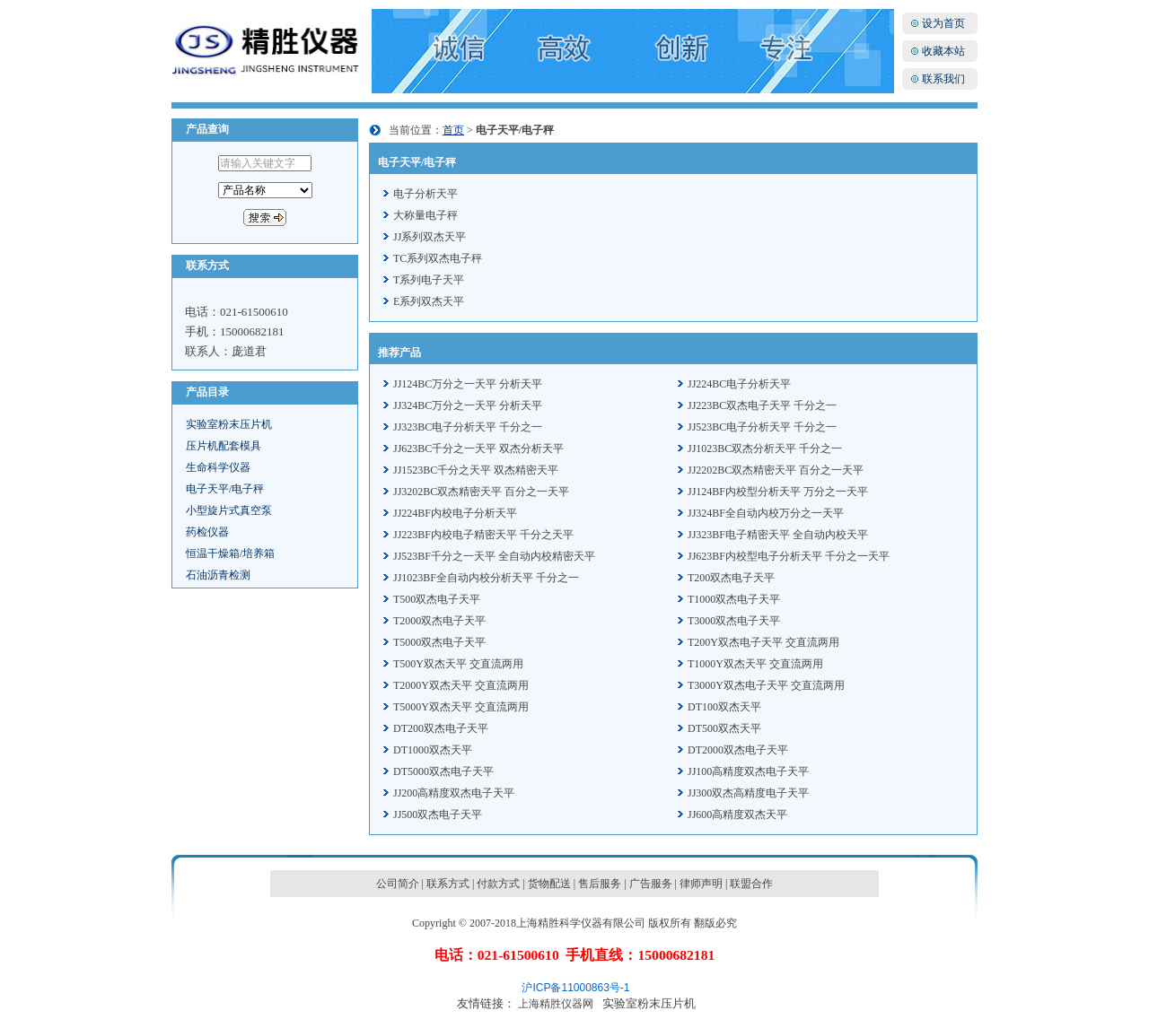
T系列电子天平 (428, 280)
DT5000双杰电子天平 (443, 771)
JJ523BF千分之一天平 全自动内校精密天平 (494, 556)
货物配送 (549, 883)
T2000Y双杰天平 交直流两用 (461, 685)
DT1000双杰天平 (432, 750)
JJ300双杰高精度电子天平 (748, 793)
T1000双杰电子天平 (734, 599)
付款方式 (498, 883)
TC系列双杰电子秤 (437, 258)
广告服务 (650, 883)
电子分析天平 (425, 193)
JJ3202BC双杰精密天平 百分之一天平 (481, 491)
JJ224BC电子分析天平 (739, 384)
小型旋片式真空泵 (229, 510)
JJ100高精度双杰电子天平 (748, 771)
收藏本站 (943, 51)
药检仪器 (207, 532)
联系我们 (943, 79)
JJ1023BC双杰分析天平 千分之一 (765, 448)
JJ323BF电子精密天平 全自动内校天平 (778, 534)
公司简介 (397, 883)
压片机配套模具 (223, 446)
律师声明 (701, 883)
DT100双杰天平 (724, 707)
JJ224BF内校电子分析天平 (455, 513)
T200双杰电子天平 (731, 577)
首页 (453, 130)
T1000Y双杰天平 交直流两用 (755, 664)
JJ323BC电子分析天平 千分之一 (467, 427)
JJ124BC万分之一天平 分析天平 (467, 384)
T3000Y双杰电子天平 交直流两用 (766, 685)
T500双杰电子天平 (436, 599)
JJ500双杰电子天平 (437, 814)
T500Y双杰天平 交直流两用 (458, 664)
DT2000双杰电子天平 (738, 750)
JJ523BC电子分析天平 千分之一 (762, 427)
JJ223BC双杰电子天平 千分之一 (762, 405)
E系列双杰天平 (428, 301)
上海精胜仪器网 (555, 1004)
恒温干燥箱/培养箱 (230, 553)
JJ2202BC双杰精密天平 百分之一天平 (776, 470)
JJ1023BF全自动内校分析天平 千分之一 (486, 577)
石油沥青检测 (218, 575)
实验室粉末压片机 (229, 424)
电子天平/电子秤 (225, 489)
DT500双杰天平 (724, 728)
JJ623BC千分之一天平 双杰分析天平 (478, 448)
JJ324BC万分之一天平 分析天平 (467, 405)
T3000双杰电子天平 (734, 620)
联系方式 (447, 883)
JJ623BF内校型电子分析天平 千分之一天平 (789, 556)
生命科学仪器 (218, 467)
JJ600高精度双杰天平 (737, 814)
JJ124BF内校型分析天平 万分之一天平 (778, 491)
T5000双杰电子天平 (439, 642)
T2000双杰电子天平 (439, 620)
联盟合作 (751, 883)
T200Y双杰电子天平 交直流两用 (763, 642)
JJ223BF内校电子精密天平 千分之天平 (483, 534)
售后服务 (599, 883)
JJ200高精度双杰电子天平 (453, 793)
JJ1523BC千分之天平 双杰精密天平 (475, 470)
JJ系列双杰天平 (429, 237)
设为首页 (943, 23)
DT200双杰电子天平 (440, 728)
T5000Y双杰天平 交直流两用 (461, 707)
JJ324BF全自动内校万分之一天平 (766, 513)
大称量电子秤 (425, 215)
